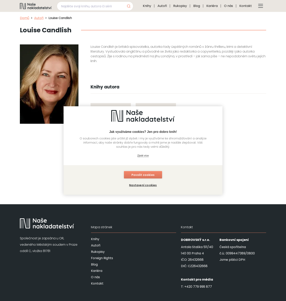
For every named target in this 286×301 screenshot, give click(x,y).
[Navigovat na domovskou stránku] (36, 6)
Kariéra (212, 6)
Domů (24, 18)
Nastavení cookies (143, 185)
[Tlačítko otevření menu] (260, 6)
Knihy (147, 6)
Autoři (162, 6)
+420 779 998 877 (198, 286)
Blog (196, 6)
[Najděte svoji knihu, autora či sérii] (90, 6)
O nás (228, 6)
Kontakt (245, 6)
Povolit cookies (143, 175)
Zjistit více (143, 155)
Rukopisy (180, 6)
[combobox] (95, 6)
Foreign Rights (102, 258)
